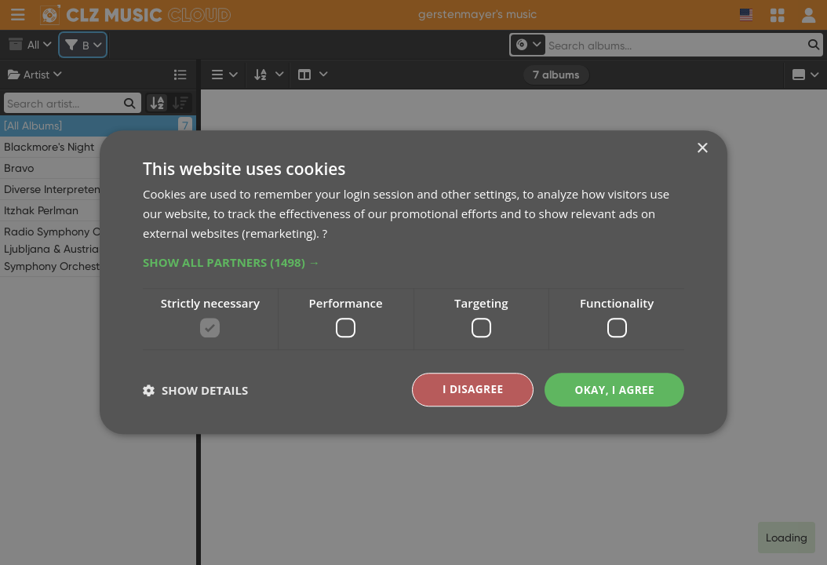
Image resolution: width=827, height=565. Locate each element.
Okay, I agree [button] (613, 389)
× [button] (702, 149)
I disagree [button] (470, 389)
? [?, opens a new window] (324, 232)
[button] (413, 261)
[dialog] (413, 282)
